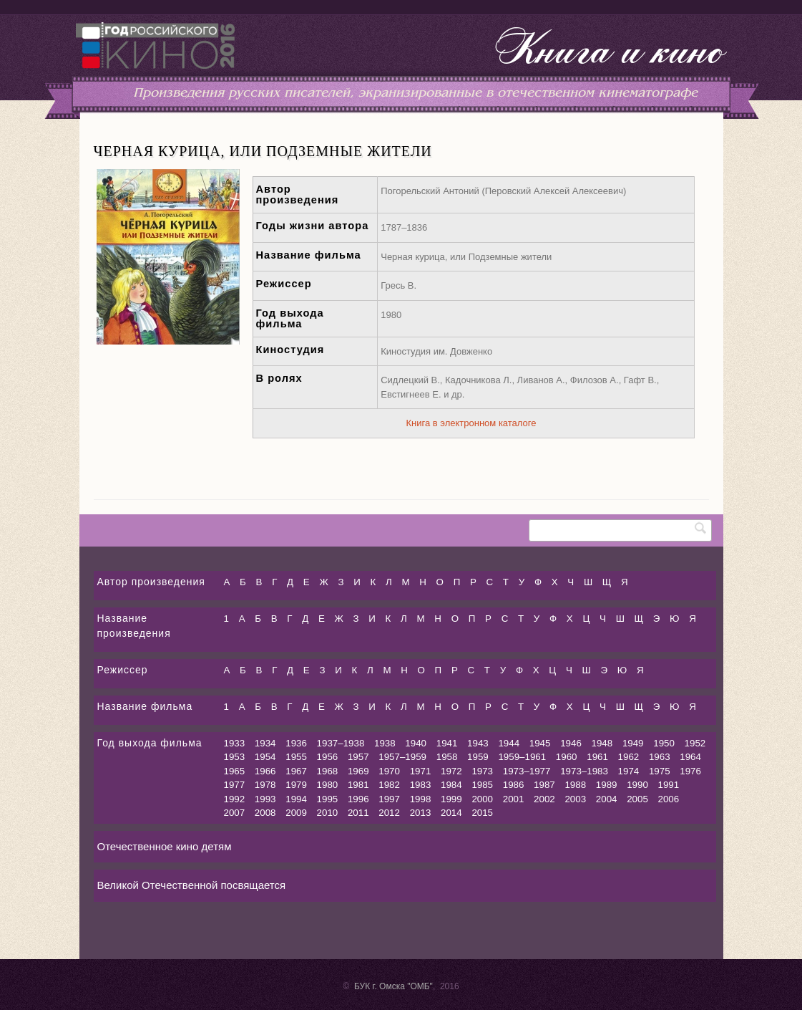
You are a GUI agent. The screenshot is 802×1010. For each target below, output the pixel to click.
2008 (265, 812)
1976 (690, 771)
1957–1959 (402, 756)
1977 (234, 784)
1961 (597, 756)
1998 (420, 799)
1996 (358, 799)
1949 (633, 743)
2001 (513, 799)
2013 (420, 812)
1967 (296, 771)
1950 (664, 743)
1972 (451, 771)
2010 (327, 812)
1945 (540, 743)
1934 (265, 743)
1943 (478, 743)
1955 (296, 756)
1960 (566, 756)
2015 (482, 812)
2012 (389, 812)
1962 (629, 756)
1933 (234, 743)
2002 (544, 799)
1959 (478, 756)
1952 (695, 743)
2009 (296, 812)
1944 (508, 743)
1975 (659, 771)
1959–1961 (522, 756)
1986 (513, 784)
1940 (415, 743)
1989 (606, 784)
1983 (420, 784)
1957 (358, 756)
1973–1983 (584, 771)
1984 (451, 784)
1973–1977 (527, 771)
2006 (669, 799)
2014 (451, 812)
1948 (602, 743)
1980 (327, 784)
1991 (669, 784)
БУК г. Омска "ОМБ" (393, 986)
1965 (234, 771)
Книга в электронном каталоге (471, 423)
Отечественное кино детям (164, 846)
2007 (234, 812)
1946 (571, 743)
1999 (451, 799)
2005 (637, 799)
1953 (234, 756)
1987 (544, 784)
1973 (482, 771)
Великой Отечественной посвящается (191, 885)
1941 (447, 743)
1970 (389, 771)
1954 (265, 756)
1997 (389, 799)
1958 (447, 756)
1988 (575, 784)
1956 (327, 756)
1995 (327, 799)
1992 (234, 799)
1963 (659, 756)
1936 (296, 743)
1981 (358, 784)
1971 (420, 771)
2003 (575, 799)
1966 (265, 771)
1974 (629, 771)
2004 (606, 799)
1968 (327, 771)
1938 (385, 743)
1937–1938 (341, 743)
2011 (358, 812)
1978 (265, 784)
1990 (637, 784)
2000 (482, 799)
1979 (296, 784)
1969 (358, 771)
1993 (265, 799)
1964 (690, 756)
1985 (482, 784)
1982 (389, 784)
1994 (296, 799)
